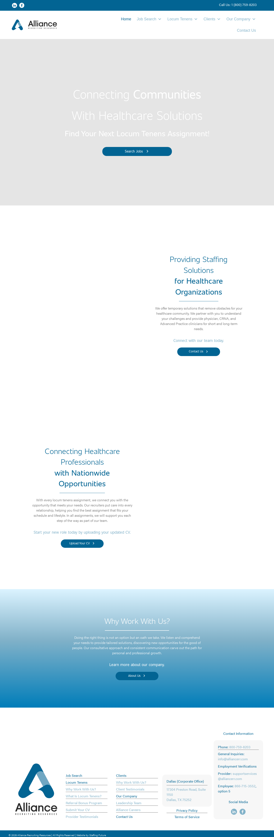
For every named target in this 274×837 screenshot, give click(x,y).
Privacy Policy (187, 810)
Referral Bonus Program (84, 802)
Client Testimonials (130, 789)
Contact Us (124, 816)
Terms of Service (187, 816)
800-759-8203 (239, 746)
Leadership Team (128, 802)
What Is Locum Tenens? (83, 796)
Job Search (74, 775)
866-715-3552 (245, 785)
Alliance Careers (128, 809)
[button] (238, 4)
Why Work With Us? (81, 789)
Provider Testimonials (82, 816)
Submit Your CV (78, 809)
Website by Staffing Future (91, 835)
